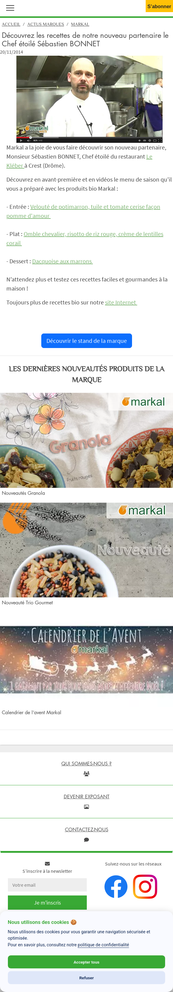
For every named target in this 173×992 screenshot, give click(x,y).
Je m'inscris (47, 902)
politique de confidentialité (103, 945)
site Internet (121, 302)
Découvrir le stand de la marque (86, 340)
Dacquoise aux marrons (62, 261)
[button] (9, 7)
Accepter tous (86, 962)
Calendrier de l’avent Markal (31, 712)
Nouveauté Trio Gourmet (27, 602)
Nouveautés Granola (23, 493)
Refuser (86, 977)
